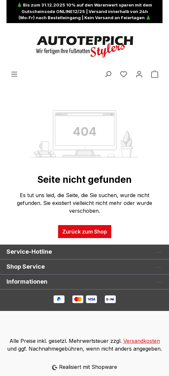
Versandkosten (141, 341)
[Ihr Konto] (139, 73)
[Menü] (14, 73)
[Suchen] (108, 73)
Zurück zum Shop (84, 231)
